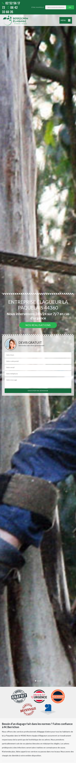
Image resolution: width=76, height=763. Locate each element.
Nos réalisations (38, 325)
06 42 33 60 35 (10, 9)
